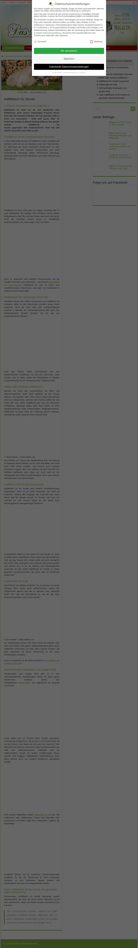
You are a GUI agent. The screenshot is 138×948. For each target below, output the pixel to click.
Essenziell (40, 41)
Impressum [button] (82, 72)
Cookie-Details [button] (57, 72)
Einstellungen (39, 35)
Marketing (96, 41)
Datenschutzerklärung (52, 33)
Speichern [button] (69, 58)
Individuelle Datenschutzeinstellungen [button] (69, 66)
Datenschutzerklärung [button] (70, 72)
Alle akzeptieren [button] (69, 50)
